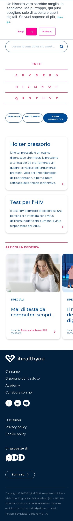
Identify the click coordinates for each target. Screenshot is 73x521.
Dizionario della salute (22, 378)
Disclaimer (13, 420)
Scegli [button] (21, 31)
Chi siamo (12, 371)
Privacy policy (16, 427)
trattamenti (33, 116)
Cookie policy (15, 434)
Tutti (36, 64)
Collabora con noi (18, 392)
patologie (14, 116)
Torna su (20, 474)
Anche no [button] (47, 31)
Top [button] (31, 31)
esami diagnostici (55, 118)
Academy (12, 385)
